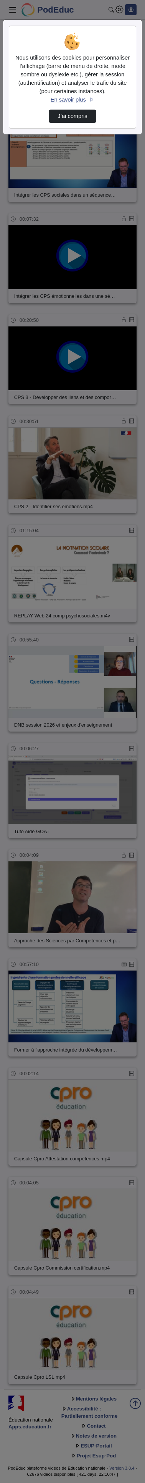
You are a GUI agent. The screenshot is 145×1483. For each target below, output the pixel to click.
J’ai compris (72, 116)
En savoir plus (72, 99)
